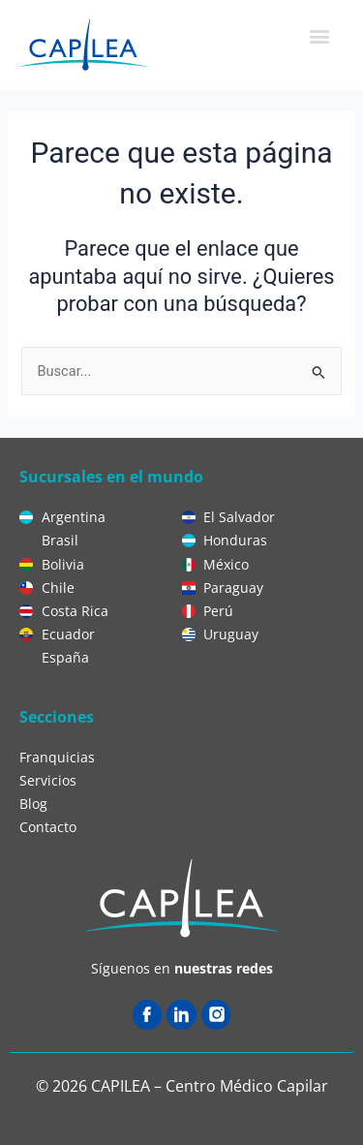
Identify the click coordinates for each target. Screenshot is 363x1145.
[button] (319, 35)
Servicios (47, 780)
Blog (33, 803)
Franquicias (57, 757)
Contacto (47, 827)
